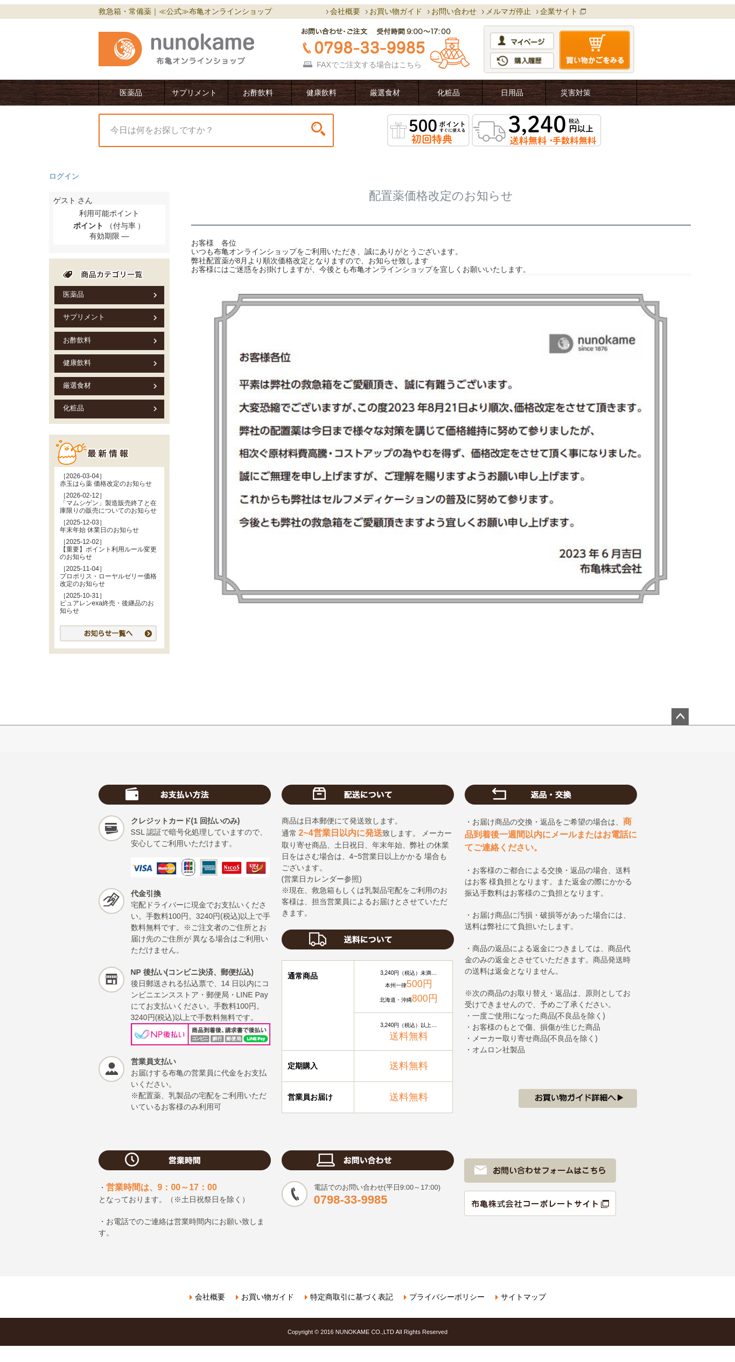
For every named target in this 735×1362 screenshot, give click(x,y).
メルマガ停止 (508, 11)
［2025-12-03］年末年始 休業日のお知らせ (99, 526)
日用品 (512, 92)
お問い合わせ (454, 11)
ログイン (64, 176)
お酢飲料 (258, 92)
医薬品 (131, 92)
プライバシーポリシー (447, 1297)
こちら (410, 64)
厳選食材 (385, 92)
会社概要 (345, 11)
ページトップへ (680, 716)
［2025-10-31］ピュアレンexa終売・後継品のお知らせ (107, 603)
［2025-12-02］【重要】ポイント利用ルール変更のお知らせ (108, 549)
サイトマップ (523, 1297)
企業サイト (559, 11)
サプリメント (194, 92)
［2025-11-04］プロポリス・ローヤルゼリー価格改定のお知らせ (108, 576)
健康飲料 (321, 92)
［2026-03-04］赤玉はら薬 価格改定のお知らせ (106, 479)
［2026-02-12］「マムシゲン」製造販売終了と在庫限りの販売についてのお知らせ (108, 503)
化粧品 (448, 92)
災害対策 (576, 92)
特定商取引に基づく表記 (351, 1297)
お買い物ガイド (395, 11)
